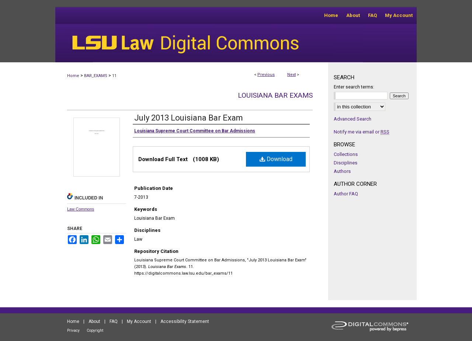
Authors (342, 171)
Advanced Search (352, 119)
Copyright (95, 330)
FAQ (114, 321)
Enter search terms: (354, 87)
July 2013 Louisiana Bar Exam (188, 117)
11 (114, 75)
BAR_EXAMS (95, 75)
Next (291, 74)
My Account (139, 321)
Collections (346, 154)
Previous (266, 74)
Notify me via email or (361, 132)
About (94, 321)
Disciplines (345, 163)
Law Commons (80, 209)
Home (73, 75)
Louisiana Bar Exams (275, 95)
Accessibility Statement (184, 321)
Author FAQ (346, 193)
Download (276, 159)
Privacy (73, 330)
